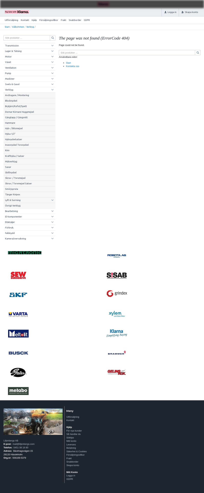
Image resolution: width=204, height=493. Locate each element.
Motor (8, 56)
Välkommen (18, 27)
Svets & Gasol (12, 84)
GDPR (87, 20)
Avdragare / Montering (17, 95)
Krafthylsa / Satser (14, 156)
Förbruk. (9, 227)
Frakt (63, 20)
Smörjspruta (11, 189)
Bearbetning (11, 211)
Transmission (12, 45)
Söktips (70, 437)
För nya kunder (74, 430)
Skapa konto (72, 465)
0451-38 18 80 (20, 447)
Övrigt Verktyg (13, 205)
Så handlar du (73, 434)
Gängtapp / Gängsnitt (16, 117)
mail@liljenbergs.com (23, 444)
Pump (8, 73)
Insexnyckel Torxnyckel (17, 145)
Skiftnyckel (10, 172)
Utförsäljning (11, 20)
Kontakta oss (72, 66)
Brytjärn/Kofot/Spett (16, 106)
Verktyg (30, 27)
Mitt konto (71, 441)
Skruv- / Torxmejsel (15, 178)
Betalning (71, 448)
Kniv (7, 150)
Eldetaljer (10, 222)
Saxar (8, 167)
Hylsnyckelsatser (13, 139)
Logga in (70, 475)
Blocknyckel (11, 100)
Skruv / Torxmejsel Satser (18, 183)
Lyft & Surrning (13, 200)
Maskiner (9, 78)
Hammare (10, 123)
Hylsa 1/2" (10, 134)
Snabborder (75, 20)
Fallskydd (10, 233)
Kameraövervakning (15, 238)
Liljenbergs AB (11, 440)
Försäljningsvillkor (48, 20)
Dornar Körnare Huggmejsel (19, 112)
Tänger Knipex (12, 194)
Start (7, 27)
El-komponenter (13, 216)
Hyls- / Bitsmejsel (14, 128)
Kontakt (25, 20)
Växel (8, 62)
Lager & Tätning (13, 51)
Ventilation (10, 67)
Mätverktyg (11, 161)
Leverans (71, 444)
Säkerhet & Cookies (76, 451)
